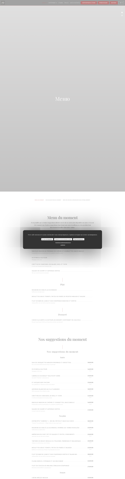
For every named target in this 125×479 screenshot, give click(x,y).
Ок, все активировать (47, 239)
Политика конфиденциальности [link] (63, 242)
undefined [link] (63, 245)
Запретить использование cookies (63, 239)
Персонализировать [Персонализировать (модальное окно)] (78, 239)
